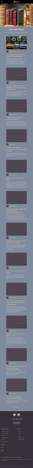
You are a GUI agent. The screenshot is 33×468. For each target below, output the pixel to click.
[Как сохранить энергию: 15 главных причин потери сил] (16, 385)
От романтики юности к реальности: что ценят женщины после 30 (16, 149)
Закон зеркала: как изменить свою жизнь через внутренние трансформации (15, 302)
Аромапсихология (5, 441)
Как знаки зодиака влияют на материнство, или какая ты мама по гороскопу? (16, 87)
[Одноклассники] (18, 414)
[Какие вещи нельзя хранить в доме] (16, 166)
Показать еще (16, 407)
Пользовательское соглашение (16, 457)
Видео (2, 450)
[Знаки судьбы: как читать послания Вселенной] (16, 105)
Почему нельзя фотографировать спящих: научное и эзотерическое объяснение (16, 210)
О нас (2, 447)
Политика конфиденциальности (6, 457)
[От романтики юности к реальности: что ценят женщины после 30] (16, 135)
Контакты (3, 444)
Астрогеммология (5, 437)
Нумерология (4, 435)
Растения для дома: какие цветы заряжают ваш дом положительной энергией (16, 368)
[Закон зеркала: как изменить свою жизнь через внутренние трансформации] (16, 289)
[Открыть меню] (2, 1)
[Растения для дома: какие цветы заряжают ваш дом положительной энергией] (16, 354)
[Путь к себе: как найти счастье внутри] (16, 259)
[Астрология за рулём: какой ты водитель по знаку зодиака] (16, 42)
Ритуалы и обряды (5, 433)
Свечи (20, 431)
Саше (19, 435)
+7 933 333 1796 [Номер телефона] (16, 419)
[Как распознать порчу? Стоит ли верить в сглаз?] (16, 322)
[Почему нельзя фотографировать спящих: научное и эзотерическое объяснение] (16, 197)
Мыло (19, 433)
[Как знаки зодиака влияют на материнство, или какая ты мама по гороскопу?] (16, 74)
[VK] (14, 414)
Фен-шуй (3, 439)
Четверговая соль (21, 437)
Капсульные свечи (22, 439)
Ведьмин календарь (5, 431)
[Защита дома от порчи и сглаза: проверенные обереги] (16, 229)
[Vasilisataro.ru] (16, 1)
